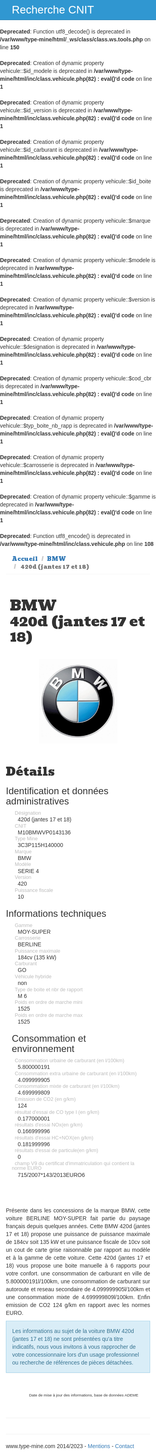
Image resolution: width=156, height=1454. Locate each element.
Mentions (99, 1446)
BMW (56, 559)
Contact (124, 1446)
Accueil (25, 559)
